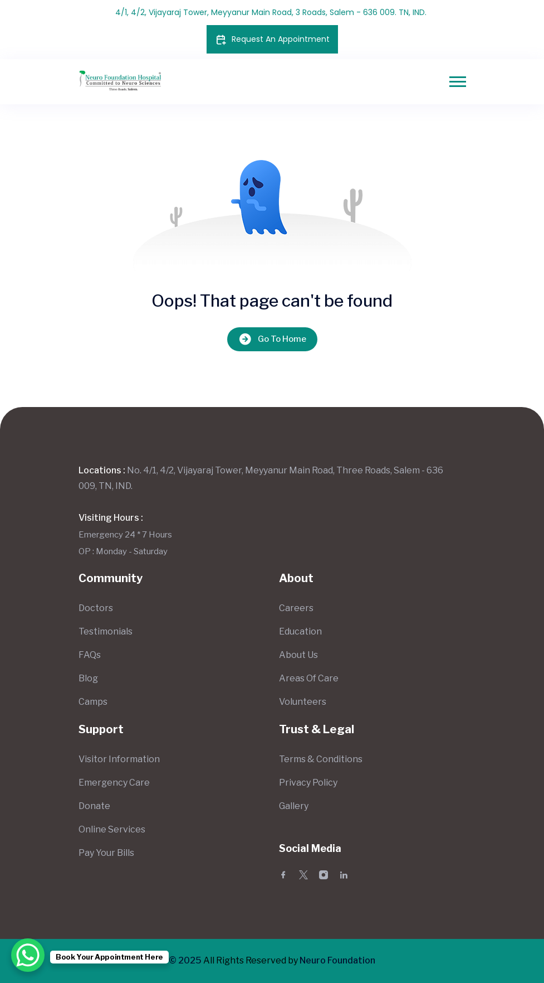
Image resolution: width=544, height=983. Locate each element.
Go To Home (272, 339)
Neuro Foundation (337, 960)
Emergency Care (114, 782)
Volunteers (302, 701)
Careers (296, 608)
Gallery (293, 806)
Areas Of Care (309, 678)
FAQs (90, 655)
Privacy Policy (308, 782)
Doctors (96, 608)
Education (300, 631)
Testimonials (106, 631)
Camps (93, 701)
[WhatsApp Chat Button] (28, 955)
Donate (94, 806)
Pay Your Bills (106, 853)
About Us (298, 655)
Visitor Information (119, 759)
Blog (88, 678)
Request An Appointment (272, 39)
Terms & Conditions (320, 759)
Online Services (112, 829)
